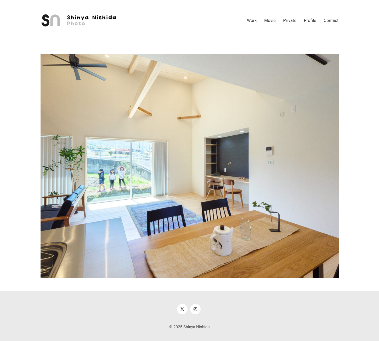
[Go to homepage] (80, 20)
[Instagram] (195, 309)
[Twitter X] (182, 309)
